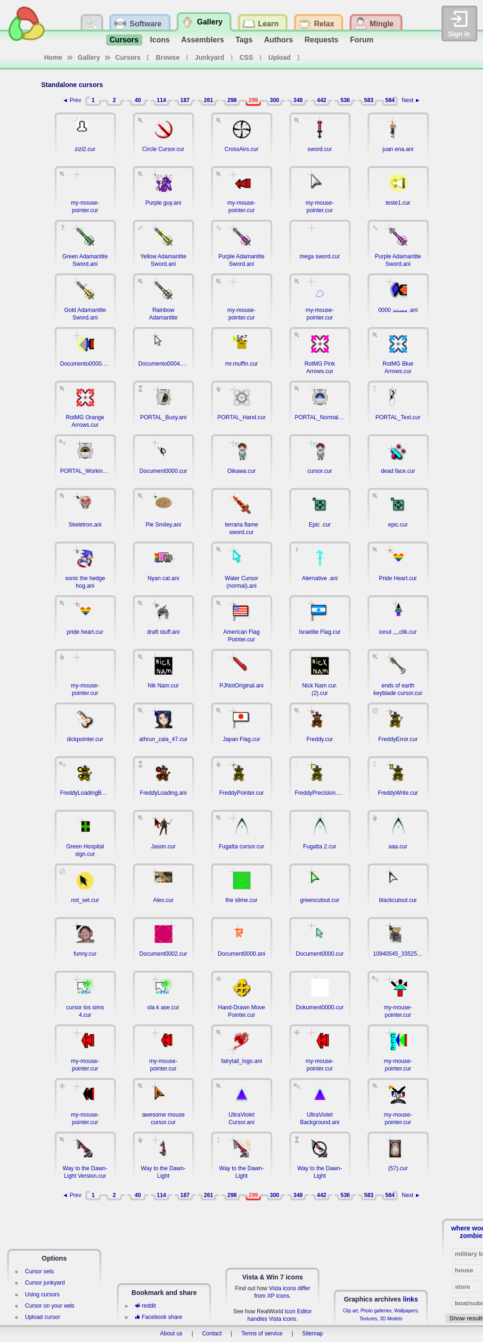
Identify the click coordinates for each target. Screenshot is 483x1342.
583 (368, 100)
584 (389, 100)
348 (298, 100)
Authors (278, 40)
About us (171, 1333)
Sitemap (312, 1333)
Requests (321, 40)
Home (53, 57)
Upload (279, 57)
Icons (160, 40)
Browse (168, 57)
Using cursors (42, 1294)
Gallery (89, 57)
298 (232, 100)
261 (208, 100)
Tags (244, 40)
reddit (145, 1305)
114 (161, 100)
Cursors (124, 40)
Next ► (411, 100)
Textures (368, 1318)
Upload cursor (42, 1317)
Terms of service (261, 1333)
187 (184, 100)
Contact (211, 1333)
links (410, 1299)
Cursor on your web (49, 1305)
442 (321, 100)
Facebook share (158, 1317)
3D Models (391, 1318)
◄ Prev (72, 100)
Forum (362, 40)
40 (138, 100)
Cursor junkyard (45, 1282)
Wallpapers (406, 1310)
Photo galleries (376, 1310)
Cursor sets (39, 1271)
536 (345, 100)
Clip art (350, 1310)
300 (274, 100)
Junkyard (209, 57)
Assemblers (202, 40)
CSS (246, 57)
